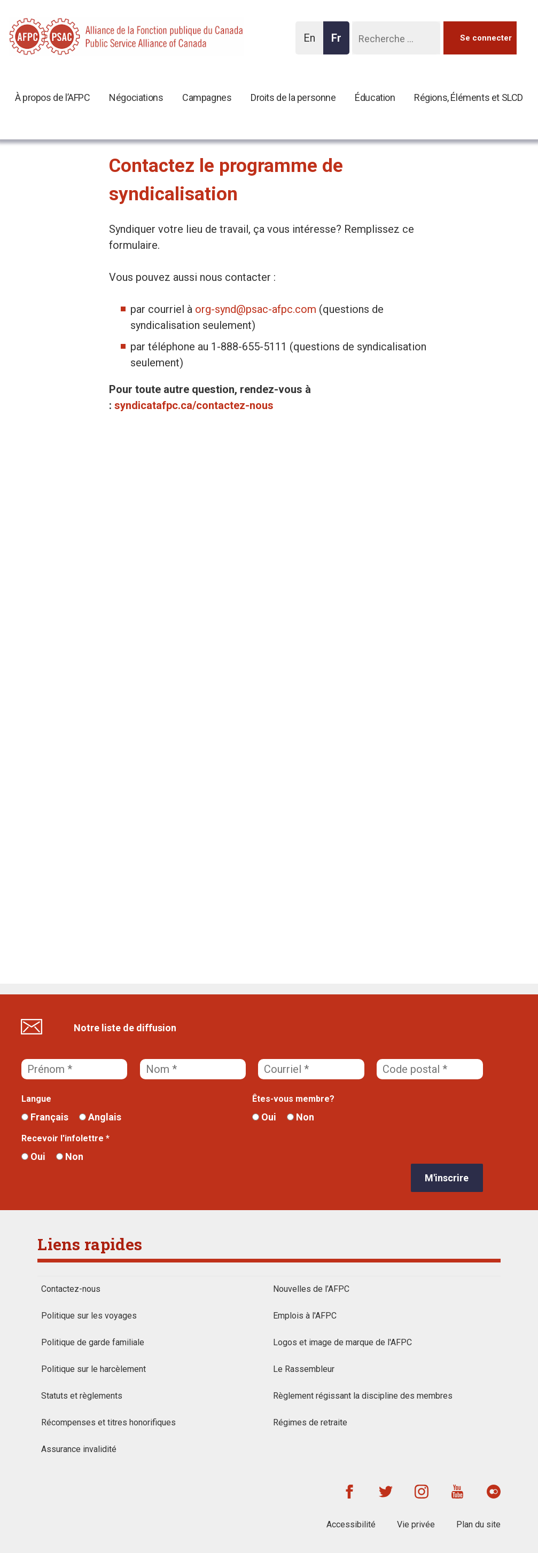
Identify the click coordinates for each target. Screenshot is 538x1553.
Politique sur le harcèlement (93, 1369)
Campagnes (206, 97)
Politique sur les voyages (89, 1316)
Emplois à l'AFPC (305, 1316)
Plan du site (478, 1524)
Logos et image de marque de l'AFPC (342, 1342)
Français (44, 1117)
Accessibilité (351, 1524)
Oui (264, 1117)
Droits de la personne (293, 97)
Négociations (136, 97)
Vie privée (416, 1524)
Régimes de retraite (310, 1422)
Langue (36, 1099)
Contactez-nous (70, 1289)
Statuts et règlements (81, 1396)
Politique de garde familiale (92, 1342)
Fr (339, 43)
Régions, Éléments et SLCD (468, 97)
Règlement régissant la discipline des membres (363, 1396)
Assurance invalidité (78, 1449)
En (312, 43)
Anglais (100, 1117)
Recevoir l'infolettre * (65, 1138)
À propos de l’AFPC (52, 97)
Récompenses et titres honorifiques (108, 1422)
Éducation (375, 97)
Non (300, 1117)
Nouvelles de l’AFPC (311, 1289)
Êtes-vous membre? (293, 1099)
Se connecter (486, 38)
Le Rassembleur (303, 1369)
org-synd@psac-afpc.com (255, 309)
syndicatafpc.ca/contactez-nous (194, 405)
